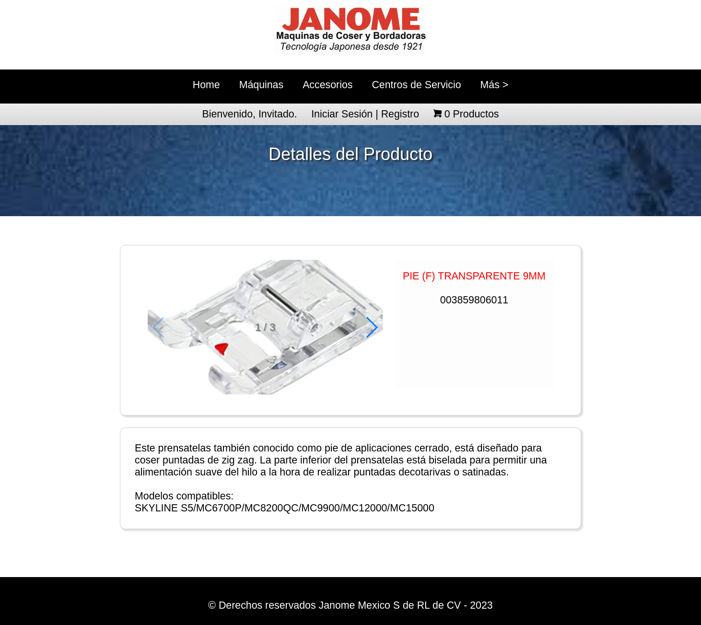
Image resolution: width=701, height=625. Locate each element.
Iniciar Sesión (342, 114)
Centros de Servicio (416, 85)
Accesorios (327, 85)
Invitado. (277, 114)
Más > (494, 85)
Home (206, 85)
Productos (471, 114)
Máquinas (261, 85)
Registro (400, 114)
